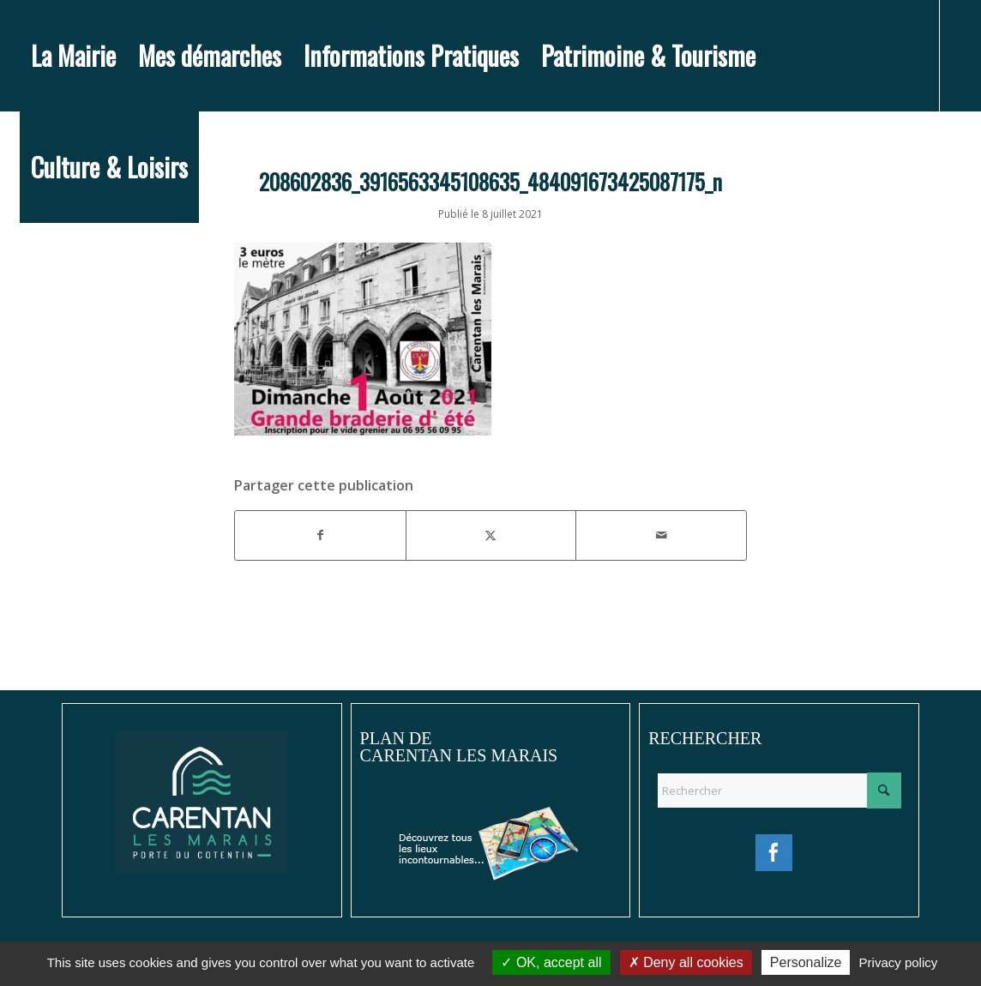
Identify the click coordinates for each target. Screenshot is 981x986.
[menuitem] (73, 55)
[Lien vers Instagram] (50, 278)
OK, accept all (551, 962)
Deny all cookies (686, 962)
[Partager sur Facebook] (320, 535)
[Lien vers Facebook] (25, 278)
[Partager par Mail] (661, 535)
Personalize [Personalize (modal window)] (806, 962)
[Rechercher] (779, 791)
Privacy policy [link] (898, 962)
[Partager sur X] (491, 535)
